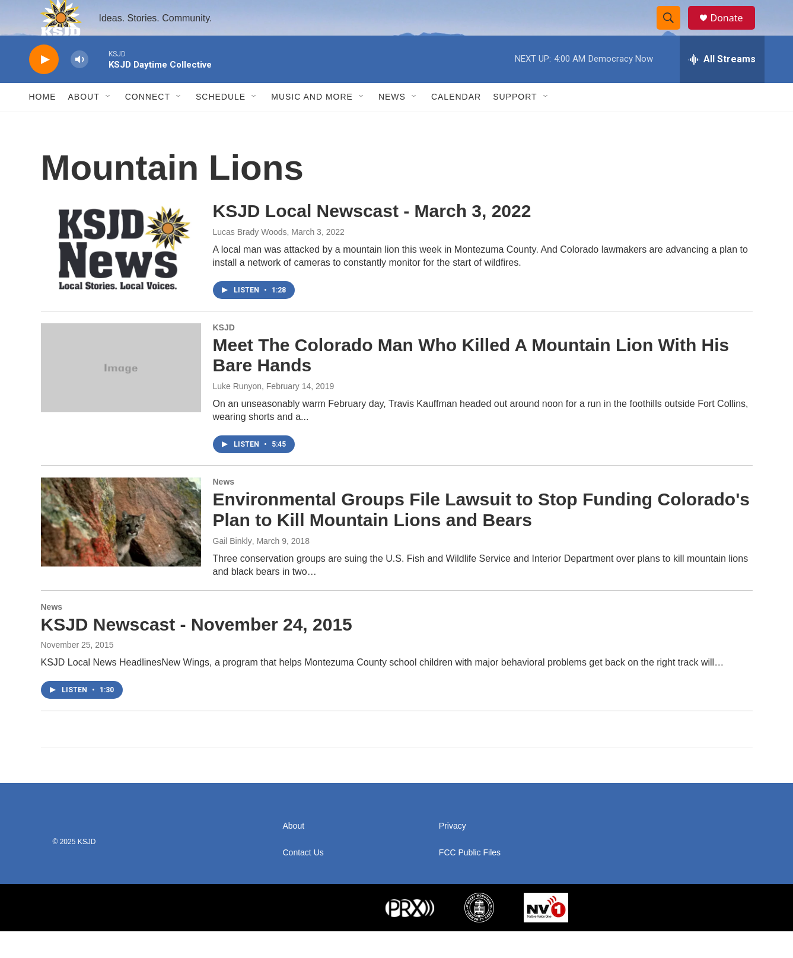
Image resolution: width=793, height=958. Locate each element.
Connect (147, 123)
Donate (734, 31)
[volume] (79, 86)
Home (42, 123)
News (392, 123)
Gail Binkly (232, 567)
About (84, 123)
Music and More (312, 123)
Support (515, 123)
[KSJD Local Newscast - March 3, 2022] (121, 272)
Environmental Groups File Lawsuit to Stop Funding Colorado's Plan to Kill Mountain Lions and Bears (481, 536)
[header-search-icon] (674, 31)
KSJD (224, 354)
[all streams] (722, 86)
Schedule (221, 123)
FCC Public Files (470, 879)
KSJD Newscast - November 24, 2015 (196, 651)
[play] (43, 86)
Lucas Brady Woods (250, 258)
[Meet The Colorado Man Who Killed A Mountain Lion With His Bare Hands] (121, 394)
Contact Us (303, 879)
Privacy (452, 852)
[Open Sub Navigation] (108, 123)
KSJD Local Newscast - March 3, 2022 (372, 237)
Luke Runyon (237, 413)
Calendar (456, 123)
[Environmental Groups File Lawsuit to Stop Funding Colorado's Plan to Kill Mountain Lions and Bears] (121, 548)
